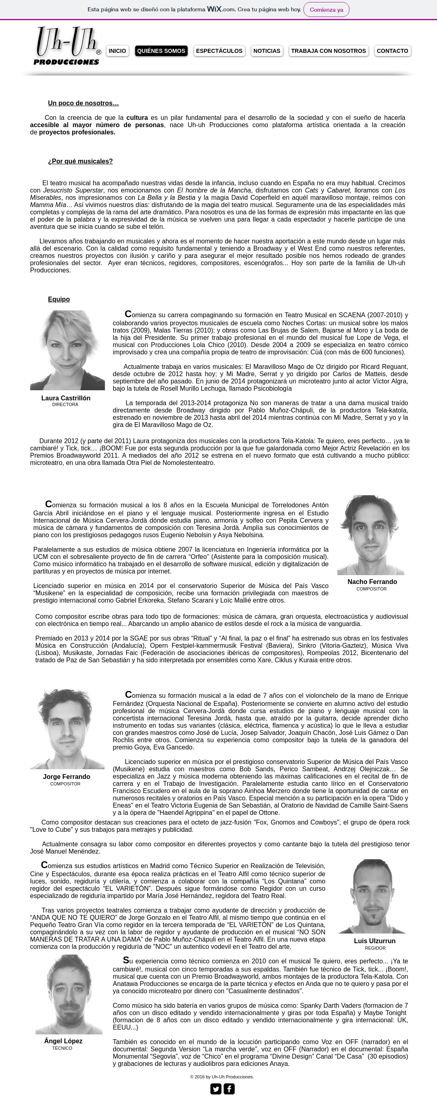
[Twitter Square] (216, 1089)
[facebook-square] (229, 1089)
